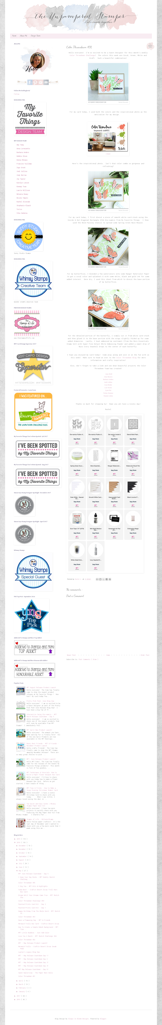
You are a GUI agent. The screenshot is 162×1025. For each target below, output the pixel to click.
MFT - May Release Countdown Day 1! (33, 956)
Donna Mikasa (22, 160)
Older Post (145, 655)
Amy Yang (20, 145)
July (21, 863)
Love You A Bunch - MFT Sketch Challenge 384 (37, 936)
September (23, 856)
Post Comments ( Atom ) (88, 659)
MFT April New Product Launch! (39, 730)
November (23, 849)
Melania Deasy (22, 194)
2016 (19, 999)
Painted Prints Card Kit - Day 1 (32, 908)
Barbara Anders (23, 152)
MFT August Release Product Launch (41, 687)
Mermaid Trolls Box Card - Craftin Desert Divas (38, 924)
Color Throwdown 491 (26, 976)
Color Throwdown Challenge (82, 55)
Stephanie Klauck (24, 205)
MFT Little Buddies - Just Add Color (33, 933)
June (21, 867)
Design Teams (35, 36)
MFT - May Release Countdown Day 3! (33, 962)
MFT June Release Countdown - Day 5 (33, 874)
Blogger (103, 1019)
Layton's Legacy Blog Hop (29, 952)
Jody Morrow (21, 175)
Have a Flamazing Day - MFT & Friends (34, 920)
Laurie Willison (23, 190)
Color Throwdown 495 (26, 883)
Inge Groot (21, 168)
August (22, 860)
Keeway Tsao (21, 187)
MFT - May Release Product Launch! (33, 943)
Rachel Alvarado (23, 202)
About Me (23, 36)
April (21, 981)
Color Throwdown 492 (26, 940)
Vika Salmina (22, 213)
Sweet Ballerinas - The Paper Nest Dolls (35, 973)
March (21, 984)
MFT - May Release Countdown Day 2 (33, 959)
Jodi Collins (22, 171)
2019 (19, 839)
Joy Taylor (21, 179)
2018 (19, 842)
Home (14, 36)
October (22, 853)
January (22, 991)
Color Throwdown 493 (26, 917)
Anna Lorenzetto (23, 149)
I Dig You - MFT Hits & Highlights (33, 886)
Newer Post (71, 655)
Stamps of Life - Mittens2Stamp (40, 819)
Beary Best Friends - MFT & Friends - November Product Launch (42, 745)
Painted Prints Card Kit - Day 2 (32, 904)
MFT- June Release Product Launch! (41, 759)
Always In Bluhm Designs (78, 1019)
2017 (19, 996)
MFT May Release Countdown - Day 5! (33, 969)
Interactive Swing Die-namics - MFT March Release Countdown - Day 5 (42, 715)
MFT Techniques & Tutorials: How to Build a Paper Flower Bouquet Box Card (43, 774)
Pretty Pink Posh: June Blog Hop (40, 701)
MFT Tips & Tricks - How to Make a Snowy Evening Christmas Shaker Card (42, 789)
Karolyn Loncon (23, 183)
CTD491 (108, 154)
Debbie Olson (22, 156)
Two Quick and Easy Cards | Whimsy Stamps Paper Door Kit (41, 805)
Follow (16, 94)
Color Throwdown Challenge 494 (31, 901)
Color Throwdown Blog (126, 358)
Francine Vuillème (24, 164)
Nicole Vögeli (22, 198)
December (23, 846)
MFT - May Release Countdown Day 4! (33, 966)
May (20, 871)
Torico (19, 209)
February (23, 988)
